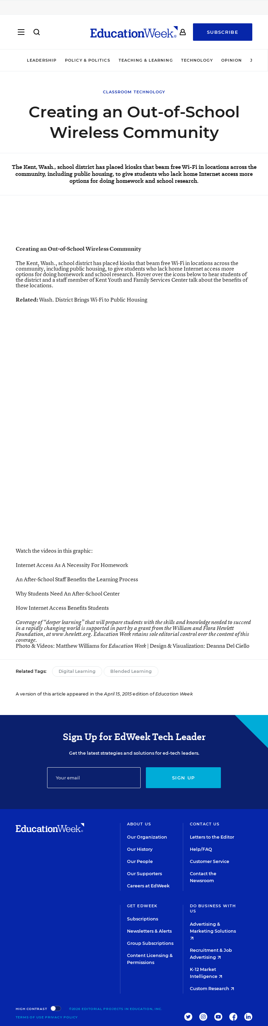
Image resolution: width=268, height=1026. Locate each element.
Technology (197, 60)
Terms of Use (30, 1017)
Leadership (42, 60)
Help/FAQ (201, 849)
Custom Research (212, 988)
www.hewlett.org (71, 634)
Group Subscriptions (150, 943)
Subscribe (222, 32)
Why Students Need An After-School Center (68, 593)
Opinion (231, 60)
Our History (139, 849)
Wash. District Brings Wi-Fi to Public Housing (93, 299)
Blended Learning (131, 671)
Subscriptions (142, 919)
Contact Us (205, 824)
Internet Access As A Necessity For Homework (72, 565)
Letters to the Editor (212, 837)
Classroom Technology (134, 92)
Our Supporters (144, 873)
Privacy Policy (61, 1017)
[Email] (94, 777)
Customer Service (209, 861)
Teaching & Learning (146, 60)
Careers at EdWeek (148, 885)
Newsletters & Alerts (149, 931)
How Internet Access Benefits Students (62, 608)
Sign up (183, 777)
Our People (140, 861)
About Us (139, 824)
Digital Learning (77, 671)
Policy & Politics (87, 60)
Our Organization (147, 837)
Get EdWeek (142, 905)
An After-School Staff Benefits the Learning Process (77, 579)
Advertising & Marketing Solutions (213, 931)
